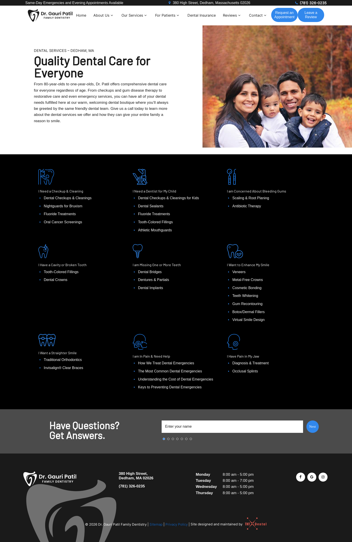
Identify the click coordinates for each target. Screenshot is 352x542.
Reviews (232, 15)
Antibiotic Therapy (246, 206)
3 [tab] (173, 439)
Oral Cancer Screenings (63, 222)
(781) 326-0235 (310, 3)
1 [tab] (164, 439)
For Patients (167, 15)
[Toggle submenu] (111, 15)
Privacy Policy (176, 524)
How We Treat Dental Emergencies (166, 363)
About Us (103, 15)
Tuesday (203, 480)
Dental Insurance (201, 15)
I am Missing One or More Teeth (157, 265)
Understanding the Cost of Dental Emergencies (175, 379)
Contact (258, 15)
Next (312, 426)
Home (81, 15)
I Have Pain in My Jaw (243, 356)
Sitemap (156, 524)
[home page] (50, 15)
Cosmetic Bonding (247, 288)
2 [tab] (168, 439)
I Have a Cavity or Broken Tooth (62, 265)
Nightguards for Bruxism (63, 206)
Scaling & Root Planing (250, 198)
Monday (203, 474)
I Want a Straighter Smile (57, 353)
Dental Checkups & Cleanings (68, 198)
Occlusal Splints (245, 371)
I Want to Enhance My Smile (248, 265)
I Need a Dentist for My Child (154, 191)
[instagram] (323, 477)
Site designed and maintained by (227, 524)
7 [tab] (191, 439)
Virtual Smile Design (248, 320)
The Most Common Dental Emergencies (170, 371)
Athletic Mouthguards (155, 230)
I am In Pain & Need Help (151, 356)
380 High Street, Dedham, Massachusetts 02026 (208, 3)
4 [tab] (177, 439)
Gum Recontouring (247, 304)
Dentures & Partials (153, 280)
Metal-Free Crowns (247, 280)
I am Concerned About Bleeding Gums (256, 191)
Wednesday (206, 486)
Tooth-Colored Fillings (155, 222)
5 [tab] (182, 439)
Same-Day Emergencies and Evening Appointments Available (74, 3)
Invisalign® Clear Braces (63, 368)
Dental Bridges (150, 272)
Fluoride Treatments (60, 214)
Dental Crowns (55, 280)
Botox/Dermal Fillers (248, 312)
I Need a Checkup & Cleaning (60, 191)
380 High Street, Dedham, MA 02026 (136, 475)
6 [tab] (186, 439)
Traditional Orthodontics (63, 360)
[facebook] (300, 477)
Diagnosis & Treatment (250, 363)
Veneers (239, 272)
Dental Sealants (150, 206)
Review (311, 15)
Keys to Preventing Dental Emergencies (170, 387)
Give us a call (121, 108)
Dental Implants (150, 288)
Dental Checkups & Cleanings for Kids (168, 198)
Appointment (284, 15)
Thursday (204, 493)
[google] (311, 477)
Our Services (134, 15)
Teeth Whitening (245, 296)
